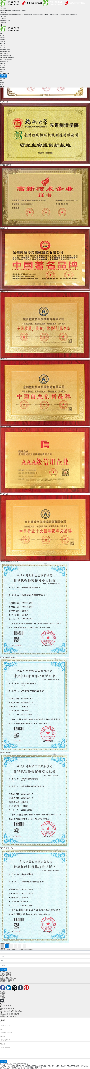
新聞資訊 (3, 18)
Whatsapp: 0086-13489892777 (9, 1014)
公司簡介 (2, 10)
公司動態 (2, 20)
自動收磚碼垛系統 (5, 976)
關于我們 (3, 8)
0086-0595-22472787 (10, 1005)
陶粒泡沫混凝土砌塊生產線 (48, 14)
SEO (18, 1017)
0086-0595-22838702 (10, 1008)
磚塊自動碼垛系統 (25, 14)
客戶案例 (3, 16)
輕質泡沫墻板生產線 (35, 14)
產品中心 (3, 12)
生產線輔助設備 (72, 14)
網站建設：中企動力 (6, 1017)
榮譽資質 (18, 10)
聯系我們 (3, 22)
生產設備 (12, 10)
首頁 (2, 6)
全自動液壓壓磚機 (5, 14)
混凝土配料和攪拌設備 (62, 14)
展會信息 (7, 20)
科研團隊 (7, 10)
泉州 (14, 1017)
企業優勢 (23, 10)
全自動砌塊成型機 (15, 14)
